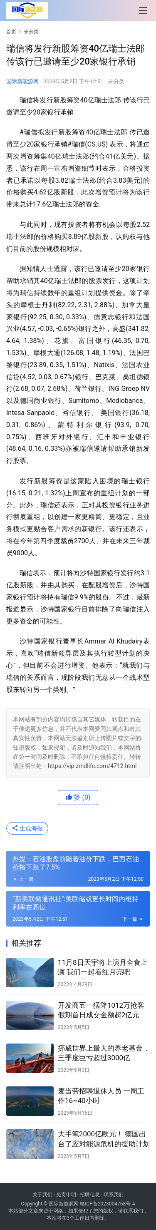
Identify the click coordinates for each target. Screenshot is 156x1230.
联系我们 (114, 1195)
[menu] (143, 10)
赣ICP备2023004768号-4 (107, 1204)
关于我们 (42, 1195)
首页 (11, 32)
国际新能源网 (22, 81)
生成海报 (27, 828)
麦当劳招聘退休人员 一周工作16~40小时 (101, 1096)
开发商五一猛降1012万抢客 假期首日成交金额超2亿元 (101, 1010)
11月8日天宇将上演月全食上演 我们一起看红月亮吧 (103, 967)
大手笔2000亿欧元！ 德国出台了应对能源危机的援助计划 (104, 1139)
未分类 (116, 81)
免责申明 (66, 1195)
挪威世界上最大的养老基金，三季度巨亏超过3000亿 (104, 1053)
